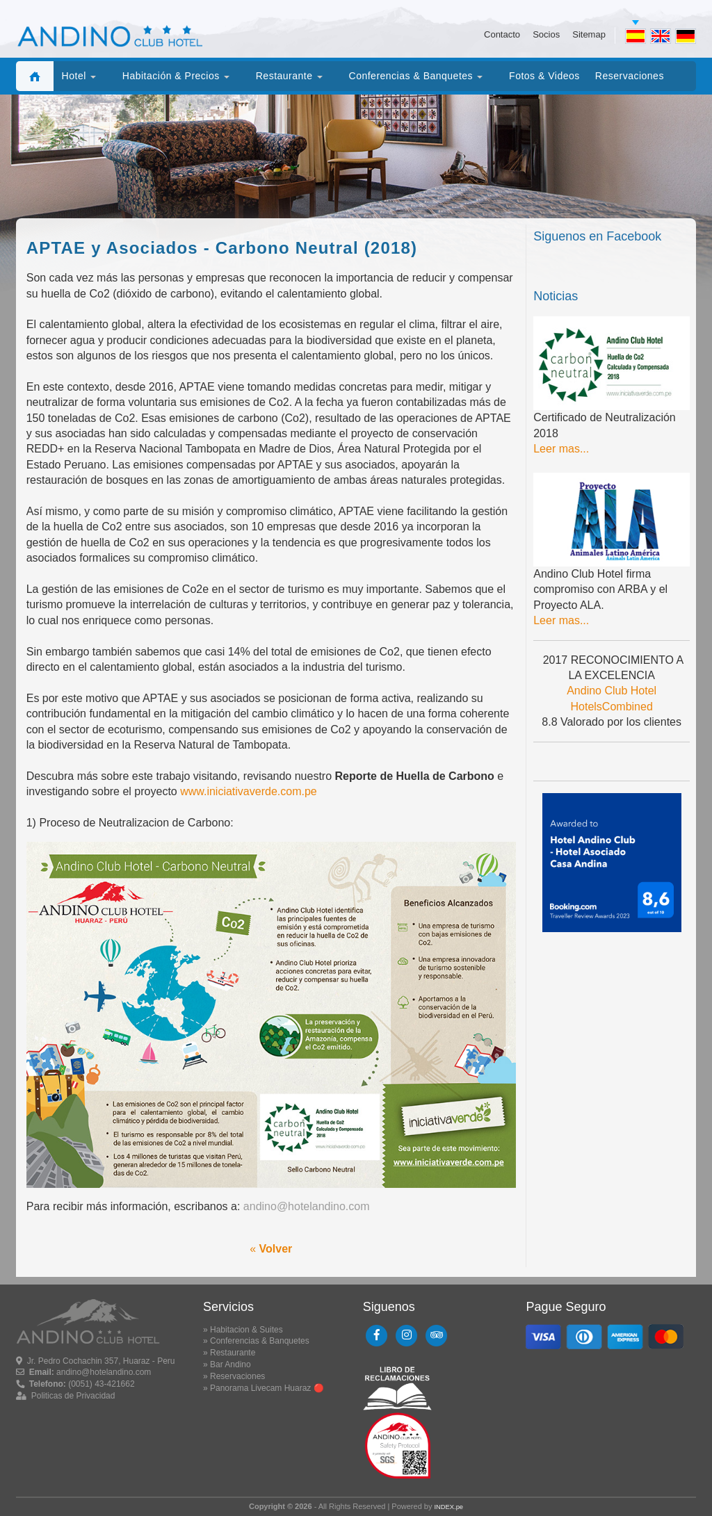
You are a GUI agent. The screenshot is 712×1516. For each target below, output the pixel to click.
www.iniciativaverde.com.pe (248, 791)
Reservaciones (237, 1376)
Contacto (502, 35)
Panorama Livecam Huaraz (260, 1388)
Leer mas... (561, 449)
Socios (546, 35)
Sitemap (589, 35)
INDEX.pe (448, 1506)
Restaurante (232, 1353)
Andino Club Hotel (611, 690)
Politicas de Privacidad (73, 1396)
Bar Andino (230, 1364)
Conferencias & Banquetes (259, 1341)
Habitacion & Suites (246, 1330)
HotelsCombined (612, 706)
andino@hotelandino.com (306, 1206)
